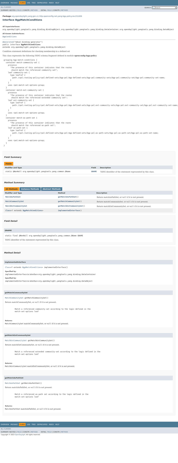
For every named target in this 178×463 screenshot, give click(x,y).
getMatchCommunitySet (69, 201)
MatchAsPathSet (13, 197)
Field (19, 10)
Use (28, 3)
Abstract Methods (52, 189)
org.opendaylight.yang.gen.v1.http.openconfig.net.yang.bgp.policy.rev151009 (47, 16)
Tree (34, 3)
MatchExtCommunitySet (16, 206)
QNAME (94, 171)
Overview (5, 3)
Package (14, 3)
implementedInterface (69, 210)
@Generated (8, 42)
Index (51, 3)
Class (8, 210)
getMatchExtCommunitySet (70, 206)
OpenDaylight (20, 435)
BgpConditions (10, 37)
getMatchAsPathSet (67, 197)
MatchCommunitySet (14, 201)
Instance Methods (30, 189)
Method (34, 10)
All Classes (6, 7)
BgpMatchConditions (32, 210)
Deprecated (42, 3)
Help (57, 3)
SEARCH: (147, 8)
